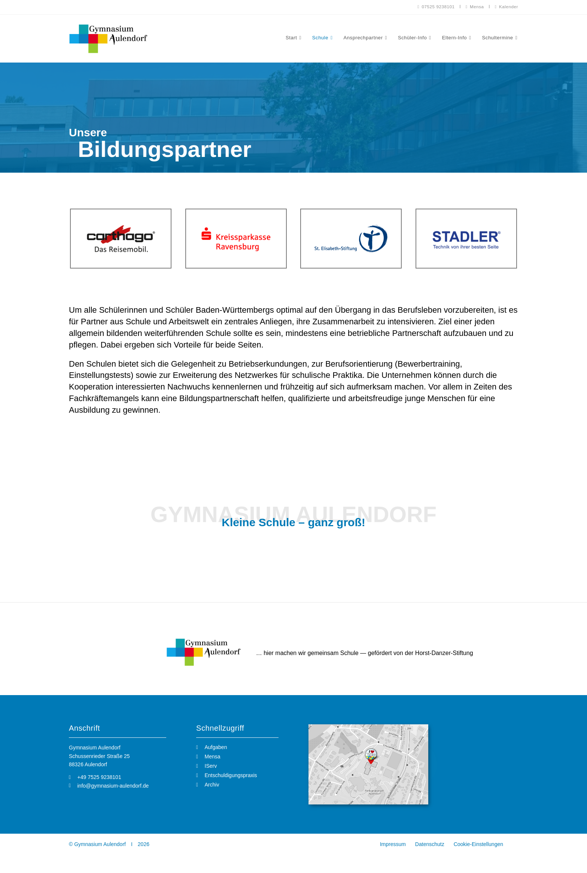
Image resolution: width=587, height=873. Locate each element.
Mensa (473, 6)
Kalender (506, 6)
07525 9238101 (434, 6)
